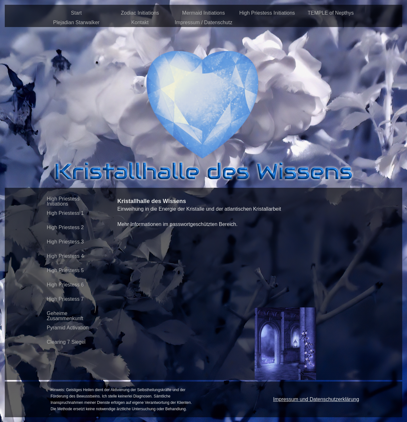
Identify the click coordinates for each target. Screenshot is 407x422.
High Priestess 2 (65, 227)
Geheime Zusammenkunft (65, 316)
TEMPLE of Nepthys (331, 13)
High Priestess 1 (65, 213)
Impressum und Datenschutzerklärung (316, 399)
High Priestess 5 (65, 270)
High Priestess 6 (65, 284)
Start (76, 13)
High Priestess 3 (65, 241)
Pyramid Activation (68, 327)
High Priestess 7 (65, 299)
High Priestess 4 (65, 256)
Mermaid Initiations (203, 13)
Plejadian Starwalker (76, 22)
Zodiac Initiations (140, 13)
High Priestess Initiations (267, 13)
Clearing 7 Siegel (66, 342)
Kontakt (139, 22)
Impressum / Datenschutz (203, 22)
